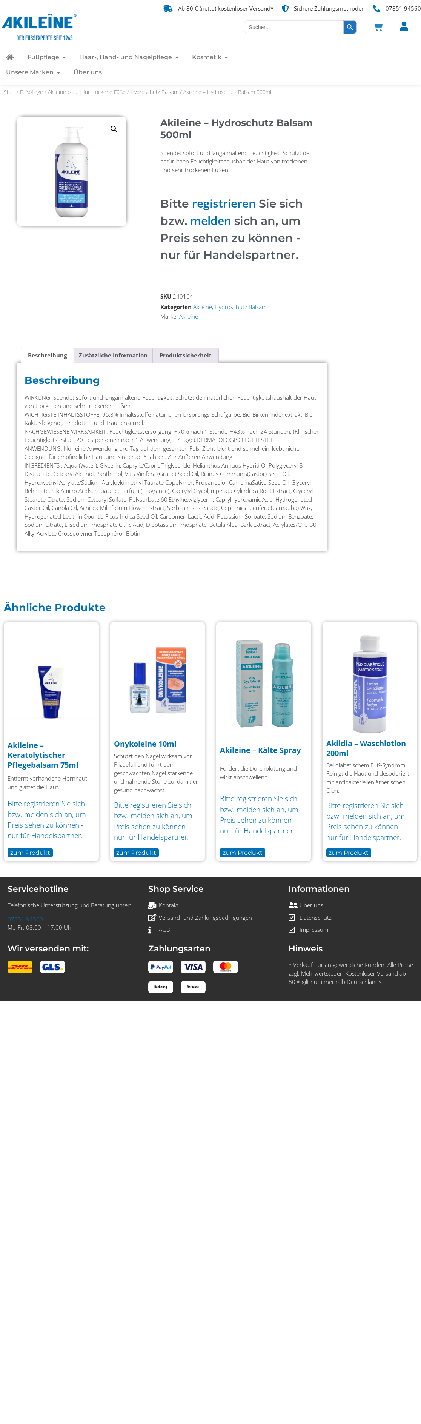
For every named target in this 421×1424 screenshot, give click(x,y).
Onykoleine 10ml (145, 744)
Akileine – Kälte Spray (260, 750)
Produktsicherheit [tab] (186, 355)
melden (210, 220)
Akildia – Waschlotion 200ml (366, 748)
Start (9, 91)
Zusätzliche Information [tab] (113, 355)
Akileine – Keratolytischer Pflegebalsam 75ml (43, 755)
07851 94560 (25, 919)
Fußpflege (31, 91)
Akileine (202, 307)
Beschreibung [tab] (47, 355)
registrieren (224, 203)
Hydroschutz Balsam (154, 91)
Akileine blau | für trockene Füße (87, 91)
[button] (114, 129)
